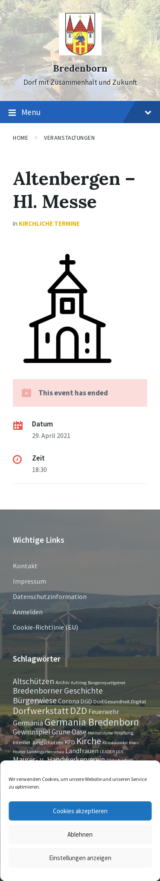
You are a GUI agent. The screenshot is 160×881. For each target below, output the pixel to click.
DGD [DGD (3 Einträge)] (86, 701)
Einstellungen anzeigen (80, 858)
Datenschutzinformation (50, 596)
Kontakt (25, 565)
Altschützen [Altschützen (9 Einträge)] (33, 681)
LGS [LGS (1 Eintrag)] (119, 751)
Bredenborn (80, 68)
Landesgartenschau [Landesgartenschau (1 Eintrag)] (45, 751)
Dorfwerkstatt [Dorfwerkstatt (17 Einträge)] (41, 711)
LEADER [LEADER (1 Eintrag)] (107, 751)
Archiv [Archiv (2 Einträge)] (62, 682)
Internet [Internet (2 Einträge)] (21, 742)
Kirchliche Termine (49, 223)
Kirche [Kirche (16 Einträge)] (88, 741)
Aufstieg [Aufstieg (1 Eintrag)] (79, 682)
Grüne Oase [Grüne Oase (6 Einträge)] (69, 732)
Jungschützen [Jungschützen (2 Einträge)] (48, 742)
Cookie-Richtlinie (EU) (45, 627)
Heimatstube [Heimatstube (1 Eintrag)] (100, 733)
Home (20, 137)
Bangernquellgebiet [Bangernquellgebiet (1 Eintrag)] (106, 682)
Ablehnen (80, 834)
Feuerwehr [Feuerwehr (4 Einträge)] (103, 712)
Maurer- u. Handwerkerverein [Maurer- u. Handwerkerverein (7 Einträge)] (59, 759)
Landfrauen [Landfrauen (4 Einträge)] (82, 751)
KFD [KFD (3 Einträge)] (70, 742)
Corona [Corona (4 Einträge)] (68, 701)
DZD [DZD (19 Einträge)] (78, 711)
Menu (80, 112)
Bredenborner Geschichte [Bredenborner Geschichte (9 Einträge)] (58, 690)
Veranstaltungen (69, 137)
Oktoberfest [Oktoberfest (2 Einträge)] (119, 760)
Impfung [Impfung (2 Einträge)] (124, 732)
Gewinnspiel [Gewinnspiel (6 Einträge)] (31, 732)
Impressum (29, 581)
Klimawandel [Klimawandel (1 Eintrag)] (115, 743)
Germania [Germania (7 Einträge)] (28, 723)
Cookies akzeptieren (80, 811)
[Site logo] (80, 53)
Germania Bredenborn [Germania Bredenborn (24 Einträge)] (91, 722)
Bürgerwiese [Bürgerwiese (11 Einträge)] (35, 700)
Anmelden (28, 611)
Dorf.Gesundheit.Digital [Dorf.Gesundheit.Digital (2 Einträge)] (119, 701)
